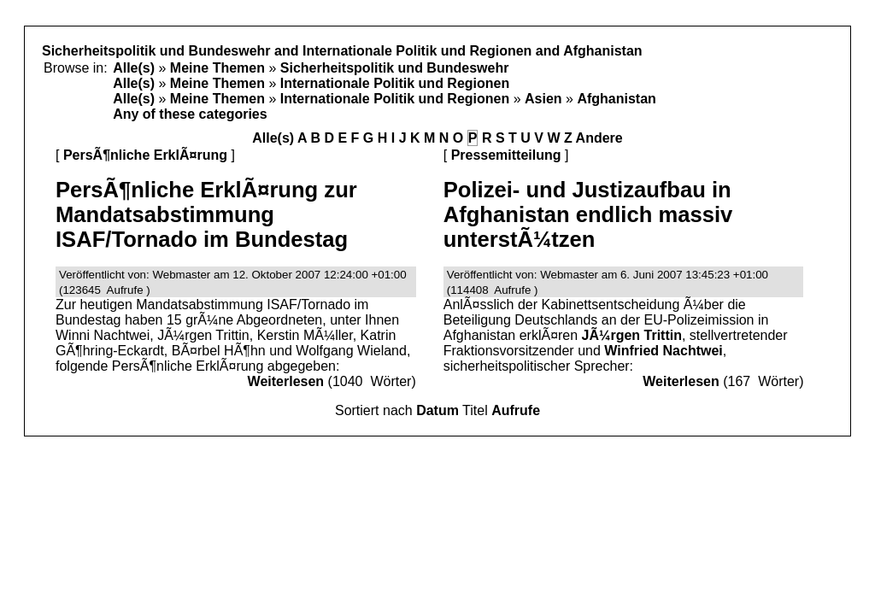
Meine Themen (217, 68)
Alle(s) (134, 68)
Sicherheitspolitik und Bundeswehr (394, 68)
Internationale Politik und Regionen (394, 83)
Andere (599, 138)
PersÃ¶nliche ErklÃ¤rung (145, 155)
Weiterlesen (286, 381)
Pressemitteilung (506, 155)
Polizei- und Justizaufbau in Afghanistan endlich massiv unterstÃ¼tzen (588, 214)
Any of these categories (190, 114)
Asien (543, 98)
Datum (437, 410)
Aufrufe (515, 410)
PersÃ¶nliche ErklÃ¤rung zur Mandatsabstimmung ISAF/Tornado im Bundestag (206, 214)
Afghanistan (616, 98)
